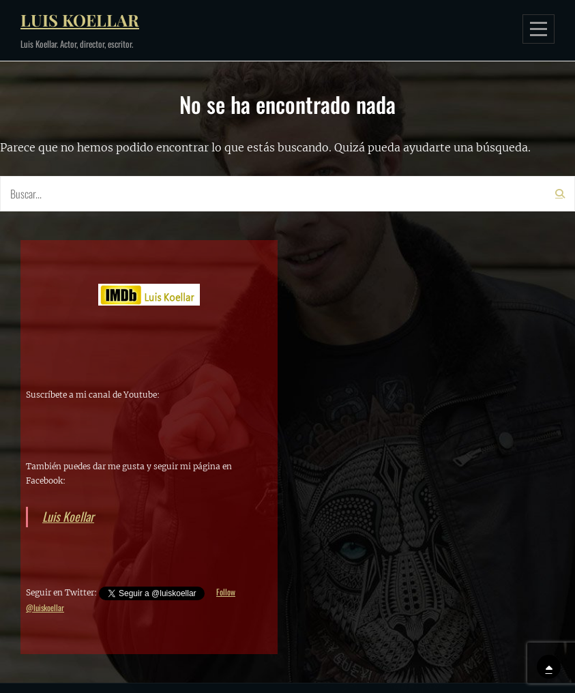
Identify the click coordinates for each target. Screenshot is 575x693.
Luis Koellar (79, 20)
